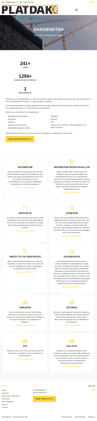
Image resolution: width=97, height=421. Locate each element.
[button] (76, 9)
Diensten (5, 393)
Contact (5, 407)
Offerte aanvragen (25, 187)
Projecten (6, 399)
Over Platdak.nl (8, 402)
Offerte (5, 404)
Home (2, 51)
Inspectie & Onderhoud (11, 396)
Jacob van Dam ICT (20, 417)
